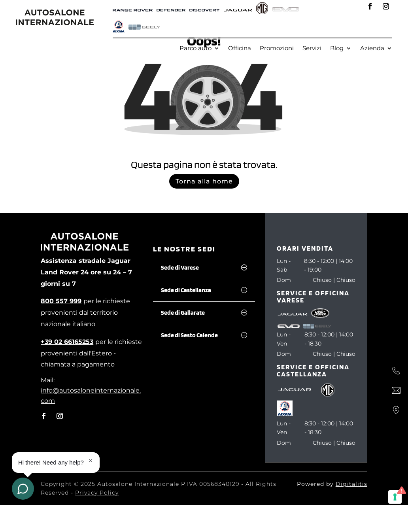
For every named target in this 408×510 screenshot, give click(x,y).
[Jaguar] (238, 9)
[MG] (262, 9)
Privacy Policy (97, 492)
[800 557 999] (61, 301)
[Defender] (171, 9)
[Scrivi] (396, 391)
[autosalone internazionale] (55, 23)
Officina (239, 48)
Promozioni (277, 48)
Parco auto (195, 48)
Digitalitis (351, 483)
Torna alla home (204, 181)
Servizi (311, 48)
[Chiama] (396, 371)
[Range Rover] (133, 9)
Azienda (372, 48)
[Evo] (285, 9)
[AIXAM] (119, 28)
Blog (337, 48)
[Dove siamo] (396, 410)
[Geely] (144, 27)
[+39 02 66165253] (67, 342)
